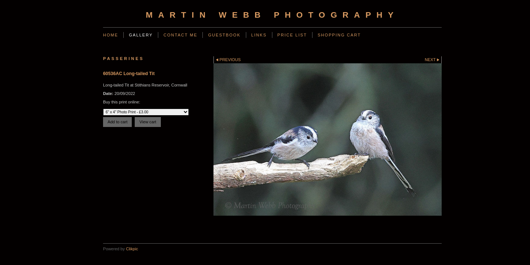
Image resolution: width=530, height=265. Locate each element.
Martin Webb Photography (272, 15)
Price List (292, 35)
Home (110, 35)
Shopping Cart (339, 35)
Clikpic (132, 249)
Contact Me (180, 35)
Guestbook (224, 35)
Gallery (141, 35)
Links (259, 35)
